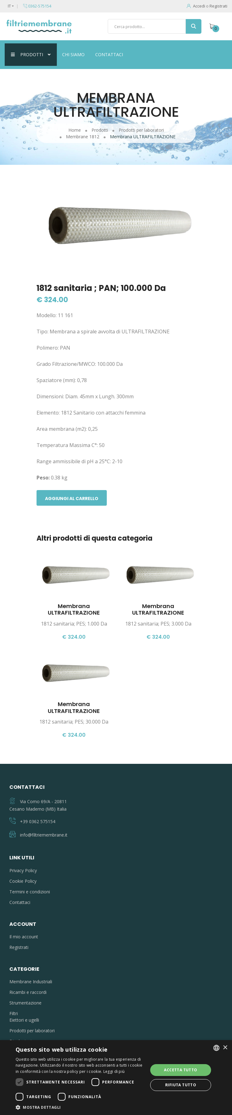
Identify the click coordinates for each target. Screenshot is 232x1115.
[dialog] (116, 1077)
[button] (80, 1107)
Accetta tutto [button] (180, 1070)
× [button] (225, 1047)
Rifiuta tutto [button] (180, 1085)
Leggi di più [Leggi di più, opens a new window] (114, 1071)
